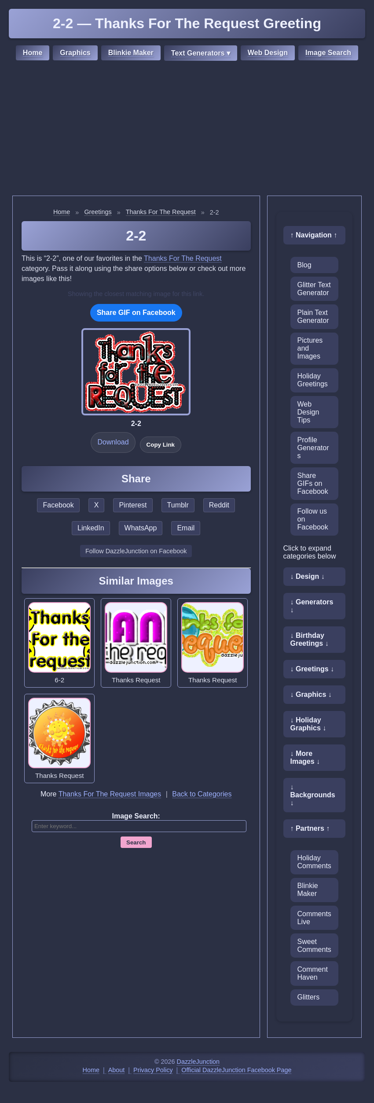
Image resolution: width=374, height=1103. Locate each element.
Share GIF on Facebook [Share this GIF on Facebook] (136, 312)
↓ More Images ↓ (305, 757)
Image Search (328, 52)
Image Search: (136, 816)
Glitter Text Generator (314, 288)
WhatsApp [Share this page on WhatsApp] (141, 528)
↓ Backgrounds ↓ (312, 795)
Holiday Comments (314, 862)
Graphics (75, 52)
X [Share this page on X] (96, 505)
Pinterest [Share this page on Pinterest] (133, 505)
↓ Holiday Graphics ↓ (308, 724)
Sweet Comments (314, 945)
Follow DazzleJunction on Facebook (136, 551)
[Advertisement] (187, 129)
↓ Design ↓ (307, 576)
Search (136, 842)
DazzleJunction (198, 1061)
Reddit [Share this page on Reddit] (219, 505)
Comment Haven (312, 973)
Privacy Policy (153, 1069)
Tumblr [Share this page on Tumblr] (178, 505)
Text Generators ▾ (200, 53)
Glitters (308, 997)
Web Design (268, 52)
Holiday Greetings (312, 380)
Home (32, 52)
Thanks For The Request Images (110, 794)
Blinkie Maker (131, 52)
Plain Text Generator (313, 316)
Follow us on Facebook (312, 519)
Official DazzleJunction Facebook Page (236, 1069)
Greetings (97, 211)
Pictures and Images (310, 348)
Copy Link (161, 444)
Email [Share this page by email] (185, 528)
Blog (304, 265)
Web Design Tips (308, 412)
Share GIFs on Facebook (312, 483)
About (116, 1069)
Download (112, 442)
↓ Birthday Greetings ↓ (309, 639)
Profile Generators (313, 447)
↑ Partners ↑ (310, 828)
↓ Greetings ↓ (312, 669)
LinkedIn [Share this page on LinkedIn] (90, 528)
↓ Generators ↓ (312, 606)
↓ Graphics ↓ (311, 694)
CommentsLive (314, 917)
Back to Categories (201, 794)
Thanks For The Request (161, 211)
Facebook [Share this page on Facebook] (58, 505)
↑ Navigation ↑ (313, 235)
